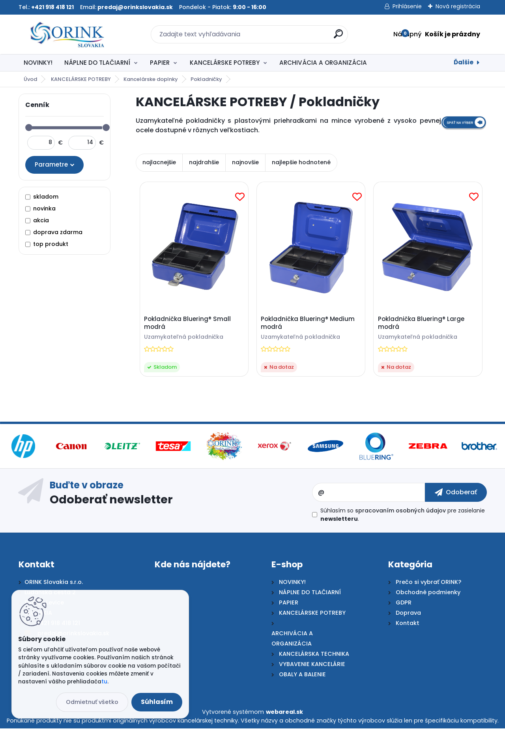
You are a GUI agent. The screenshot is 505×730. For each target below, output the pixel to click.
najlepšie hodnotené (301, 162)
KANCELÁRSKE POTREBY (225, 62)
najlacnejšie (159, 162)
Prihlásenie (407, 6)
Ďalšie (463, 62)
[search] (338, 37)
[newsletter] (455, 494)
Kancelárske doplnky (150, 79)
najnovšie (245, 162)
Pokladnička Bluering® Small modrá (188, 324)
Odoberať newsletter (111, 501)
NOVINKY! (38, 62)
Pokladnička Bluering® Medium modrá (309, 324)
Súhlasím (157, 701)
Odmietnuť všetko (92, 702)
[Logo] (67, 34)
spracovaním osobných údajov (400, 512)
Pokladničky (206, 79)
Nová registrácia (458, 6)
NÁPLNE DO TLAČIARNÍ (97, 62)
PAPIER (160, 62)
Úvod (30, 79)
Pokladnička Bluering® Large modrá (422, 324)
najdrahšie (204, 162)
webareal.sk (284, 714)
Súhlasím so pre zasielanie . (402, 517)
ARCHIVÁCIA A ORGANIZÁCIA (323, 62)
